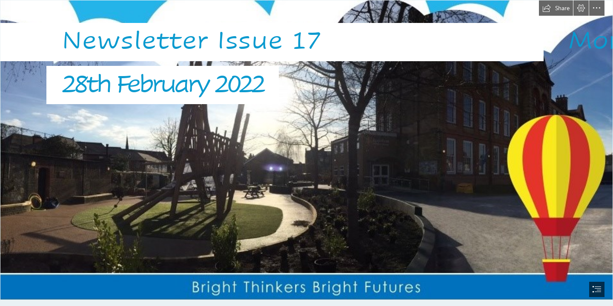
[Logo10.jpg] (306, 150)
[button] (556, 8)
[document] (306, 153)
